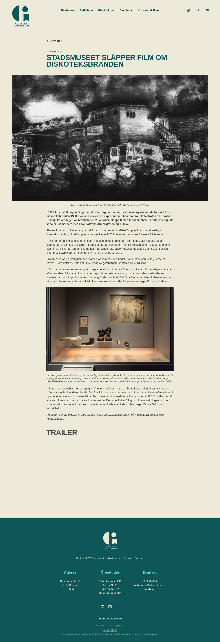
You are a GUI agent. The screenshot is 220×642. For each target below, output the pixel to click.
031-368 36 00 (150, 581)
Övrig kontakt (150, 589)
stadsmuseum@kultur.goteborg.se (150, 585)
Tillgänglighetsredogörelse (110, 618)
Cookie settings (110, 630)
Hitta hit (70, 589)
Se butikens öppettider (110, 593)
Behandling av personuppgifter (110, 625)
